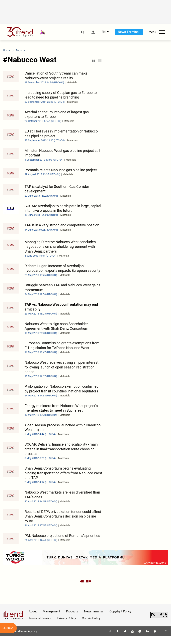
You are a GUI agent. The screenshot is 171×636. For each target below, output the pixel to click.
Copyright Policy (120, 611)
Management (51, 611)
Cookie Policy (91, 618)
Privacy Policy (66, 618)
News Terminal (128, 32)
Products (72, 611)
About (33, 611)
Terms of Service (40, 618)
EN (103, 32)
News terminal (93, 611)
